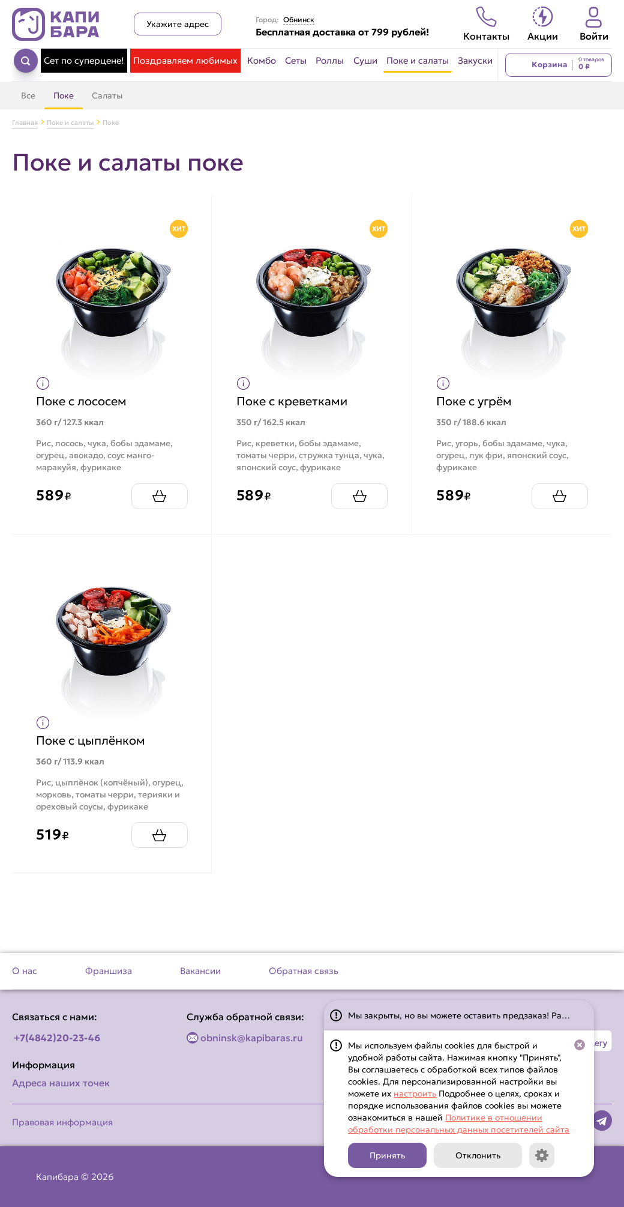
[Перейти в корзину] (558, 65)
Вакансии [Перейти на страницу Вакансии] (200, 970)
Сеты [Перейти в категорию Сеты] (296, 60)
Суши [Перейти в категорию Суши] (365, 60)
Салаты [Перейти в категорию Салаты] (107, 95)
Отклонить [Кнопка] (477, 1155)
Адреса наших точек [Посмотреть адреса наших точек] (61, 1083)
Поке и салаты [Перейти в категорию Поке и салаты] (417, 60)
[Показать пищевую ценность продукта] (43, 383)
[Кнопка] (541, 1155)
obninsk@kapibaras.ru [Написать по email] (251, 1038)
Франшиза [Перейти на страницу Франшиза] (108, 970)
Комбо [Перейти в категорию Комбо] (261, 60)
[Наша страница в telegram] (602, 1120)
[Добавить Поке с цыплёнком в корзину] (159, 835)
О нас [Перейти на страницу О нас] (24, 970)
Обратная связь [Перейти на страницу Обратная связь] (303, 970)
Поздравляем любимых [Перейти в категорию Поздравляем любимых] (185, 60)
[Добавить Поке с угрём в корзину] (559, 496)
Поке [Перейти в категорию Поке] (63, 95)
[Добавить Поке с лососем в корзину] (159, 496)
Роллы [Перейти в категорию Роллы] (330, 60)
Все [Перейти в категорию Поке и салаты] (28, 95)
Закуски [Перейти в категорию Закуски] (475, 60)
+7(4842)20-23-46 (57, 1038)
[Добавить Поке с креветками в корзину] (359, 496)
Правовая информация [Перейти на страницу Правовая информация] (62, 1122)
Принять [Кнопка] (387, 1155)
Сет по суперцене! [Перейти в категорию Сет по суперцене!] (84, 60)
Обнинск (298, 20)
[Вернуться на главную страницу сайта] (56, 24)
